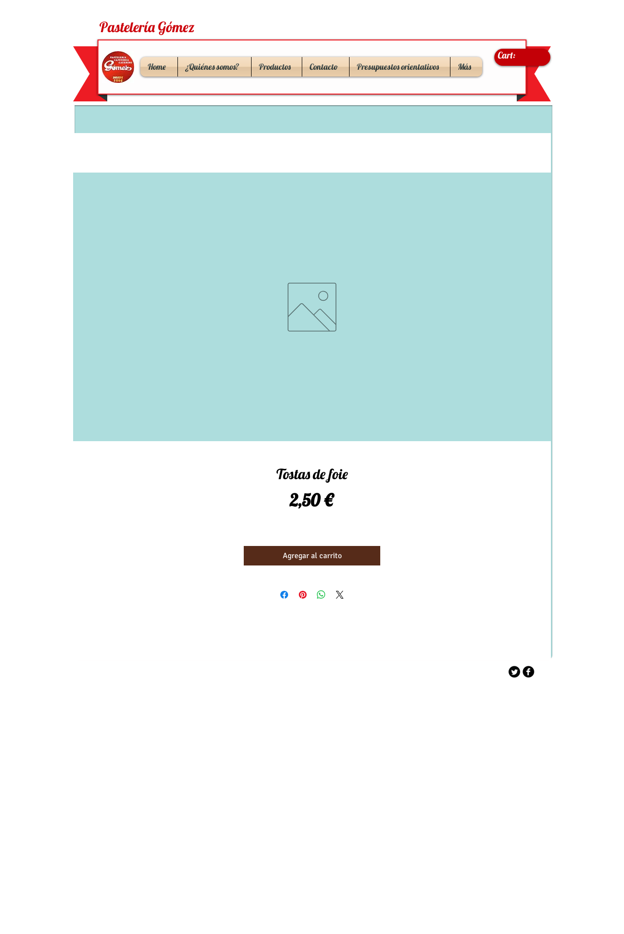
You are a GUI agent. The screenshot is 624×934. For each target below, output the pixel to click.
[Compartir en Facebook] (284, 595)
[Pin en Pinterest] (303, 595)
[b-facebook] (528, 672)
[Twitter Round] (514, 672)
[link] (516, 55)
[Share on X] (340, 595)
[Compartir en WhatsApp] (321, 595)
